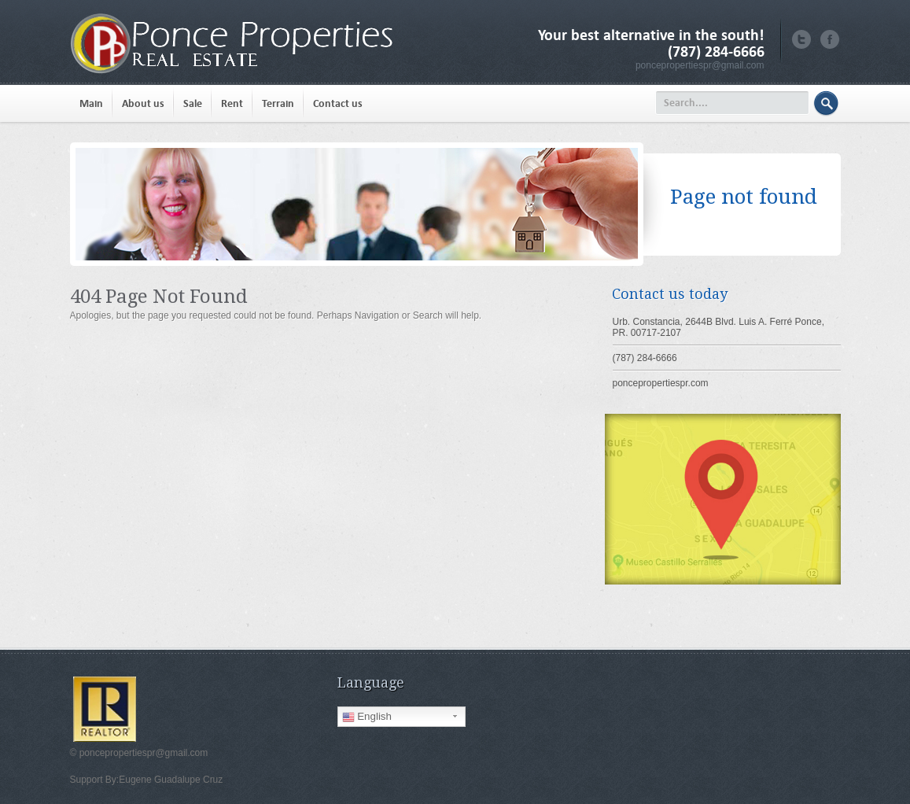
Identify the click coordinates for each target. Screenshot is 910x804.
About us (143, 103)
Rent (232, 103)
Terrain (278, 103)
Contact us (338, 103)
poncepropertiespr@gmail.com (700, 65)
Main (91, 103)
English (367, 716)
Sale (192, 103)
